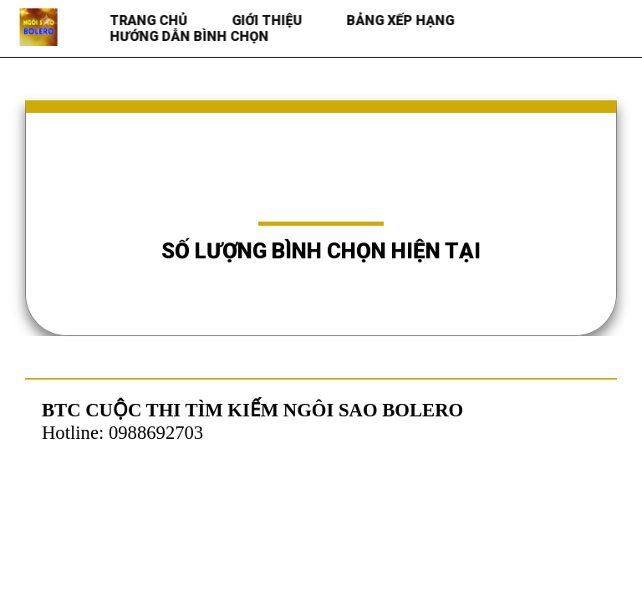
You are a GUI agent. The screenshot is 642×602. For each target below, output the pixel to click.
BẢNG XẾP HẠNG (402, 20)
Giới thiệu (268, 20)
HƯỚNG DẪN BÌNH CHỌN (190, 36)
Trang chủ (150, 20)
